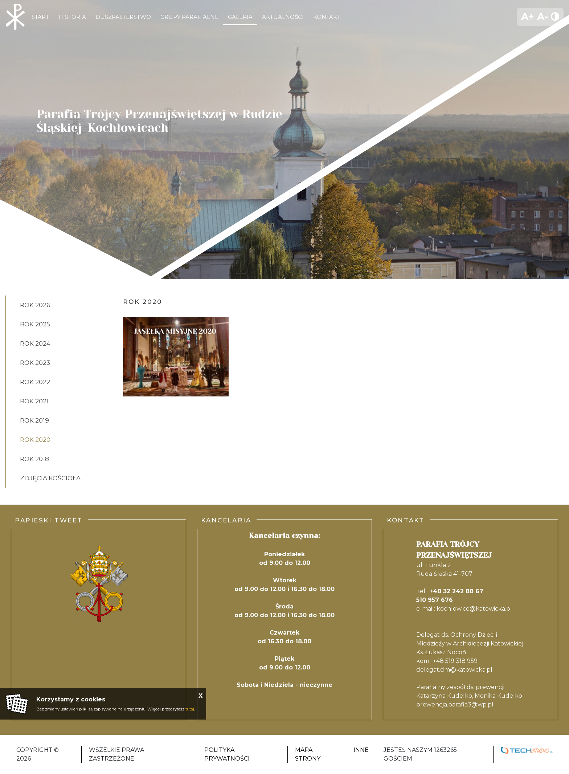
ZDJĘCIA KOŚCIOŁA (50, 478)
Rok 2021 (34, 401)
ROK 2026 (35, 305)
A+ (527, 17)
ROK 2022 (35, 382)
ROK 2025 (35, 324)
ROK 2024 (35, 343)
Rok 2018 (34, 459)
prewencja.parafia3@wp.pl (455, 704)
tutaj (189, 709)
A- (542, 17)
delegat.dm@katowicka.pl (454, 669)
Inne (361, 749)
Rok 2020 (35, 439)
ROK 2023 (35, 362)
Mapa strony (307, 754)
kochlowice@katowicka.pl (474, 608)
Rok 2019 (34, 420)
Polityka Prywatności (227, 754)
